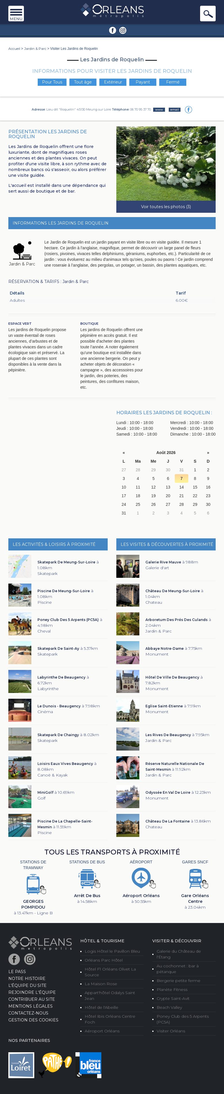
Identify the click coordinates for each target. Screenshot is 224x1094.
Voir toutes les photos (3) (166, 206)
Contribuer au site (31, 999)
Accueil (14, 48)
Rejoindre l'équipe (32, 992)
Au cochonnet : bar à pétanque (178, 968)
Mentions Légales (30, 1006)
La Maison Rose (101, 983)
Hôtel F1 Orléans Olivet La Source (110, 971)
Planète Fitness (172, 989)
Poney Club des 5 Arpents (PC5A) (183, 1019)
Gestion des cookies (33, 1020)
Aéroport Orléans (102, 1031)
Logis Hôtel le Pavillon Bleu (112, 951)
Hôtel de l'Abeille (101, 1007)
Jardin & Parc (35, 48)
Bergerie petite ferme (178, 980)
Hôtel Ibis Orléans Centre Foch (110, 1019)
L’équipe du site (27, 985)
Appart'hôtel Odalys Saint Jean (110, 995)
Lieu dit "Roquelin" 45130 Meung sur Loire (78, 109)
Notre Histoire (26, 978)
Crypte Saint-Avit (173, 998)
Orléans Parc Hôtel (104, 960)
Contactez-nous (28, 1013)
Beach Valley (169, 1007)
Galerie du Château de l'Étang (179, 954)
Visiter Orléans (171, 1031)
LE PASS (17, 971)
